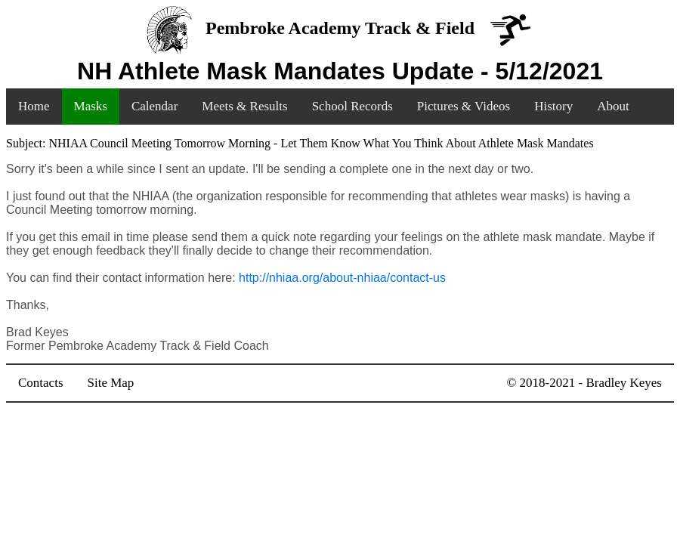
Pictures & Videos (463, 106)
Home (34, 106)
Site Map (111, 383)
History (553, 106)
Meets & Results (244, 106)
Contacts (40, 383)
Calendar (154, 106)
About (613, 106)
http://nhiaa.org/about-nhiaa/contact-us (342, 277)
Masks (90, 106)
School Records (352, 106)
